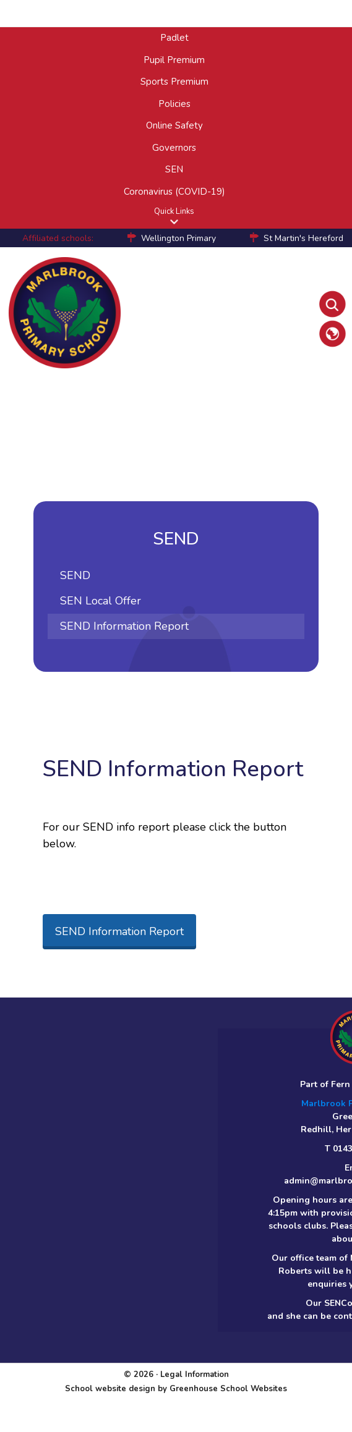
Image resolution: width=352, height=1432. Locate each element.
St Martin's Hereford (303, 238)
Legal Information (194, 1374)
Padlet (174, 38)
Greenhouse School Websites (228, 1388)
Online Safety (174, 125)
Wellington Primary (178, 238)
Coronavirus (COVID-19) (174, 191)
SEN (174, 169)
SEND (75, 575)
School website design (110, 1388)
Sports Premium (174, 81)
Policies (174, 104)
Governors (174, 148)
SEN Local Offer (100, 600)
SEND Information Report (124, 626)
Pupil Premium (174, 60)
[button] (174, 221)
